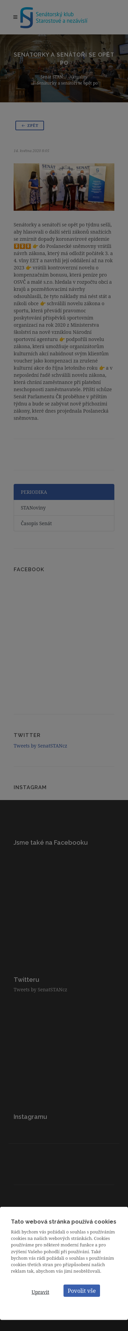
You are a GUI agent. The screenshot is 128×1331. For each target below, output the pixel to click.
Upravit (40, 1291)
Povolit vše (82, 1291)
